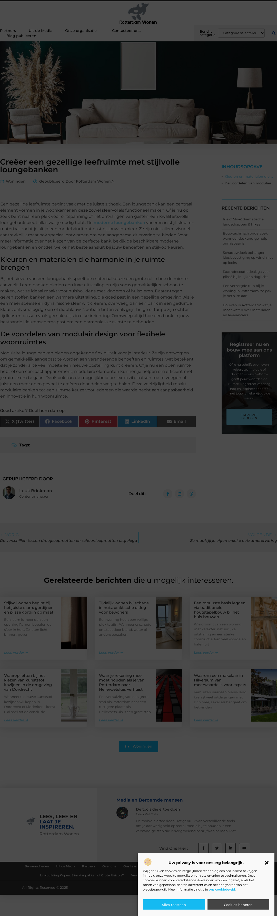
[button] (266, 862)
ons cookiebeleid (222, 889)
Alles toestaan (174, 905)
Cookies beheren (238, 905)
